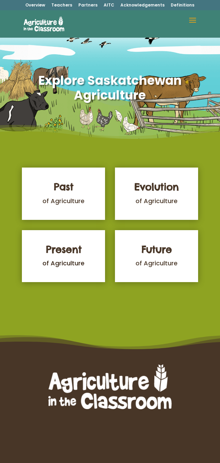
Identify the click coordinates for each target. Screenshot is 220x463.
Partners (88, 5)
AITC (109, 5)
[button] (192, 24)
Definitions (182, 5)
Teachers (61, 5)
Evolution (156, 187)
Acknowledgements (142, 5)
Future (156, 249)
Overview (35, 5)
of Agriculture (63, 201)
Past (63, 187)
